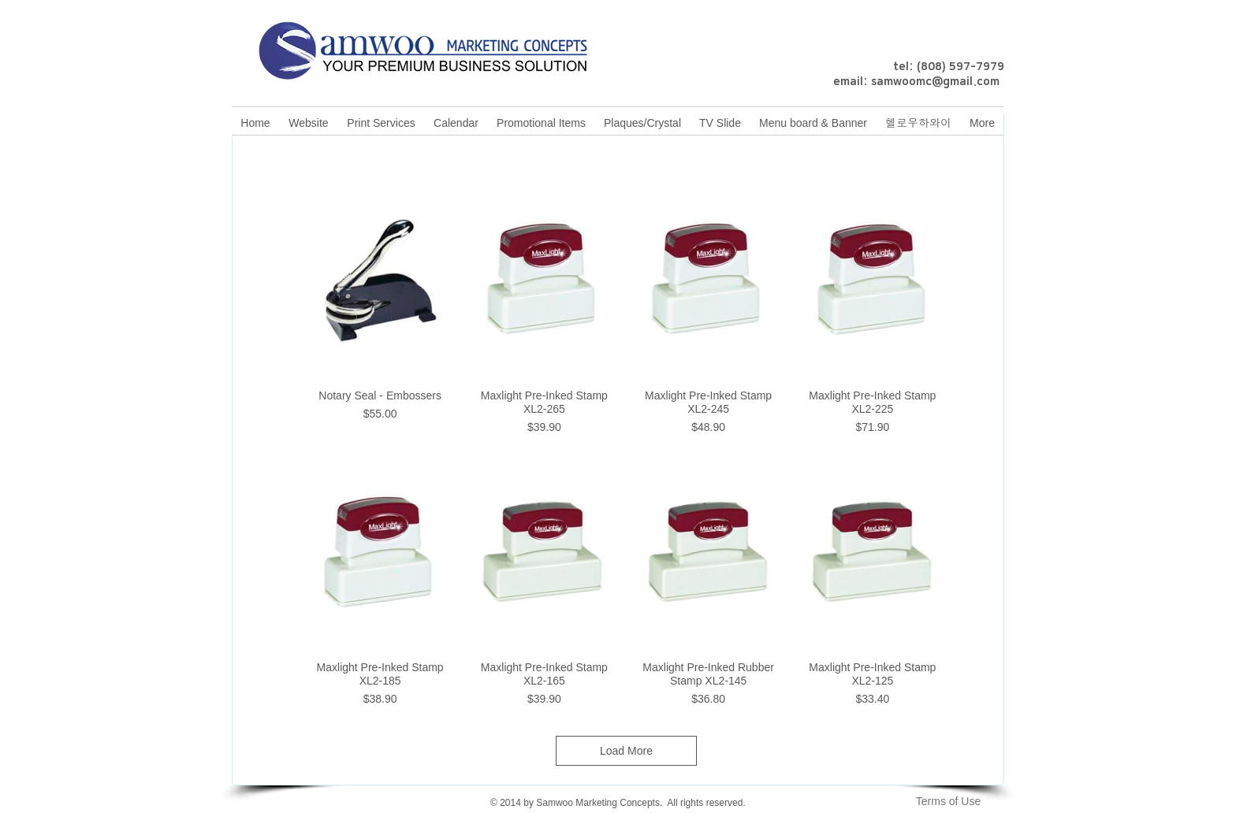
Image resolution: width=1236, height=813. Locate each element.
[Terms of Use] (948, 801)
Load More (626, 750)
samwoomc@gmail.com (935, 82)
